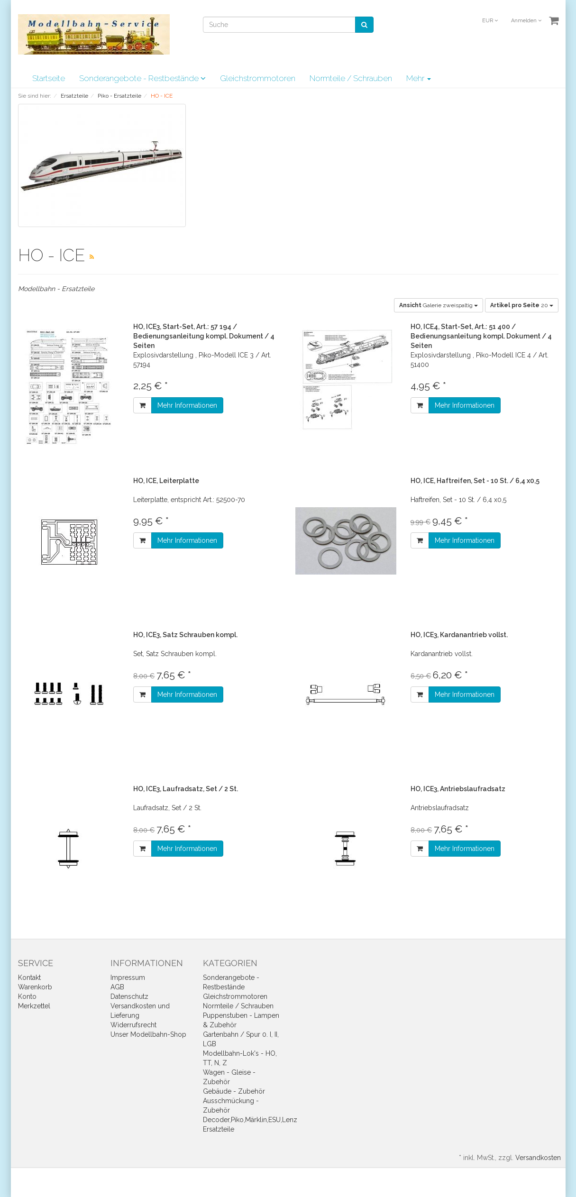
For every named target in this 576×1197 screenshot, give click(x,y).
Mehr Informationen (187, 405)
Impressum (127, 977)
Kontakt (29, 977)
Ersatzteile (218, 1129)
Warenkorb (35, 987)
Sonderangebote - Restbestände (142, 78)
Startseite (48, 78)
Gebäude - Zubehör (234, 1091)
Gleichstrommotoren (257, 78)
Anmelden (526, 21)
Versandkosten (538, 1157)
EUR (490, 21)
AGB (117, 987)
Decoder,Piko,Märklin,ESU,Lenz (250, 1120)
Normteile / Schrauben (351, 78)
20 (521, 305)
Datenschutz (129, 996)
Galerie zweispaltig (438, 305)
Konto (27, 996)
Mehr (418, 78)
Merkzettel (34, 1006)
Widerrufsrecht (133, 1025)
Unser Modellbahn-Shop (148, 1034)
